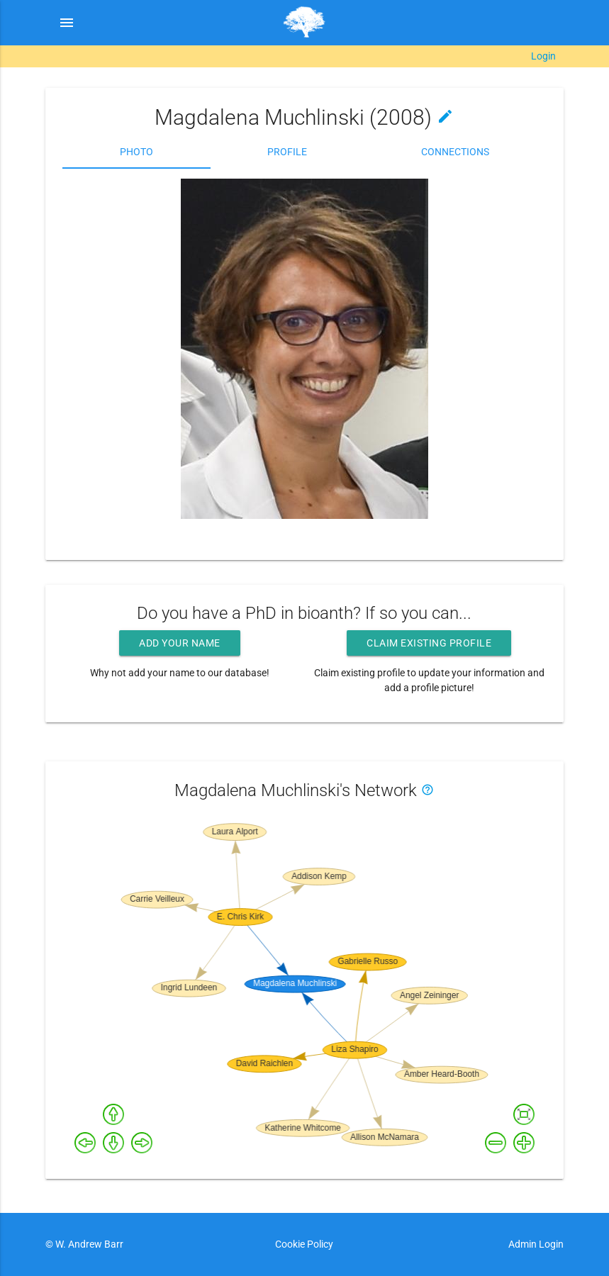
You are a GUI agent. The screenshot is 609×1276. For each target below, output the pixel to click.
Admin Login (536, 1244)
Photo (136, 151)
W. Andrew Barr (88, 1244)
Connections (455, 151)
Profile (287, 151)
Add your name (179, 643)
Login (543, 56)
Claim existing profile (429, 643)
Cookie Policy (304, 1244)
